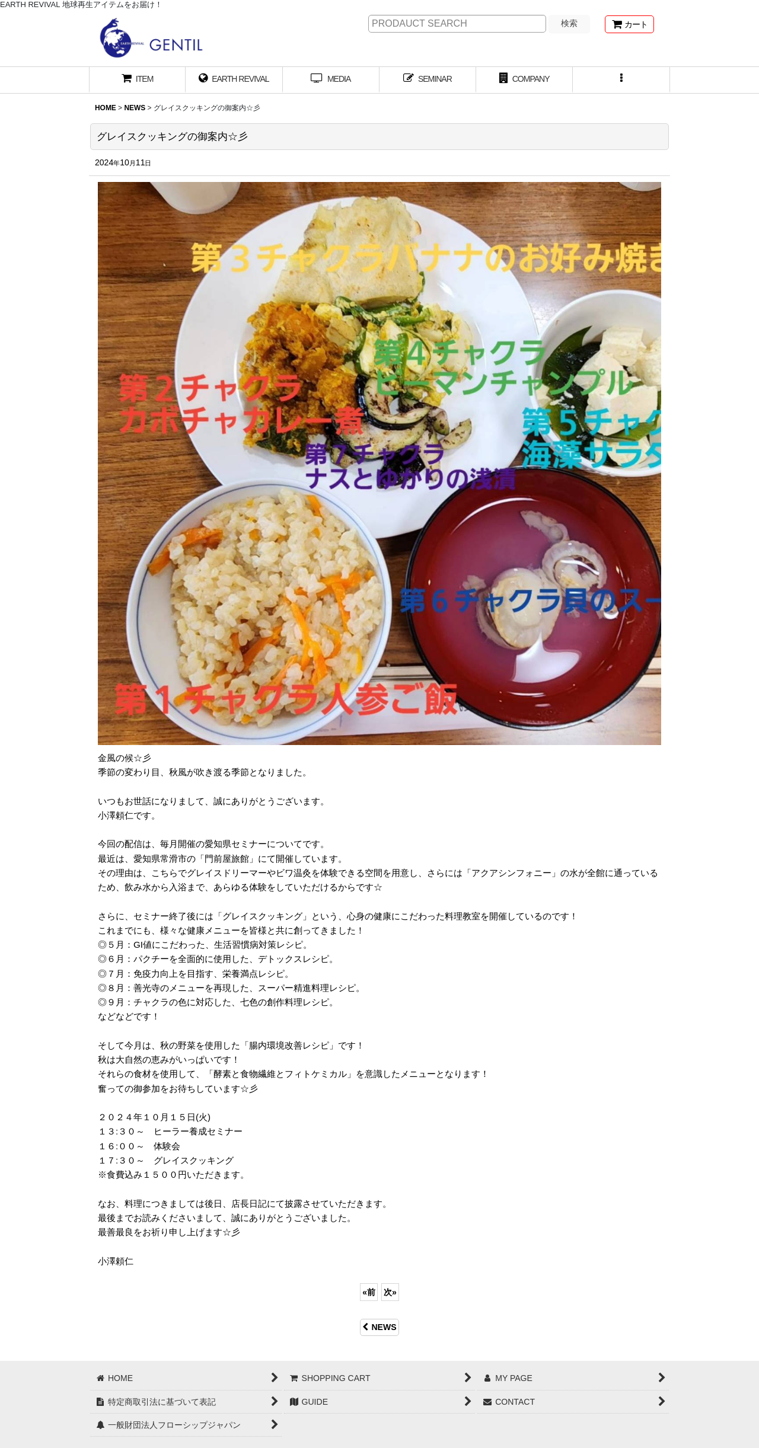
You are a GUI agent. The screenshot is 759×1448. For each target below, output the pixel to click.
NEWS (379, 1327)
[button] (621, 80)
